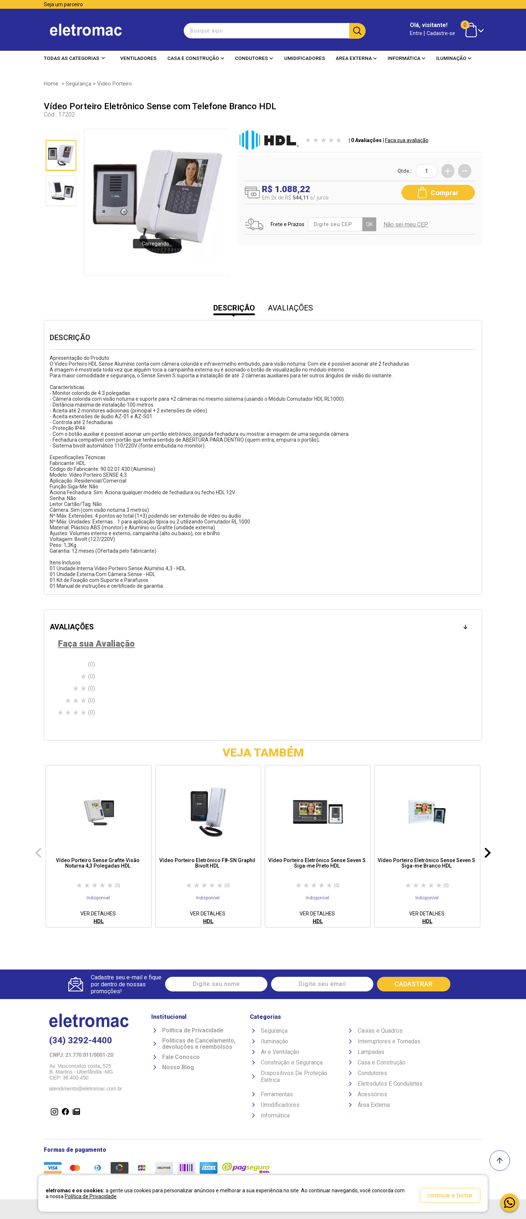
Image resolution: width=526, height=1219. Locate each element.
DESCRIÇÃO (234, 308)
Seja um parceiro (63, 4)
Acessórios (372, 1094)
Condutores (254, 58)
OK (369, 224)
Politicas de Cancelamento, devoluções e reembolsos (199, 1043)
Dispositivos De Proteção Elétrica (294, 1076)
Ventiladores (138, 58)
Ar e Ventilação (280, 1051)
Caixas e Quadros (380, 1030)
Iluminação (454, 58)
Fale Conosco (181, 1057)
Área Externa (356, 58)
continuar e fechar (450, 1195)
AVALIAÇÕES (290, 308)
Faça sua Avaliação (96, 644)
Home (51, 83)
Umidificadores (304, 58)
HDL (99, 921)
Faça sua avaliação (406, 140)
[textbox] (274, 30)
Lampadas (371, 1051)
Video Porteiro (114, 83)
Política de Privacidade (192, 1030)
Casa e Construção (195, 58)
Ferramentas (277, 1094)
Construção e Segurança (292, 1062)
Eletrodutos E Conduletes (390, 1083)
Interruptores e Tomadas (389, 1041)
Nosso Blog (178, 1067)
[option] (98, 846)
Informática (407, 58)
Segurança (78, 83)
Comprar (438, 192)
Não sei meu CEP (406, 224)
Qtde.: (404, 171)
